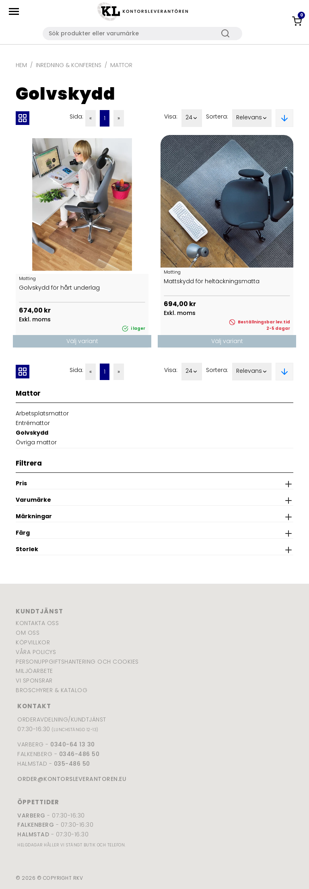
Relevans (252, 118)
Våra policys (36, 652)
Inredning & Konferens (68, 65)
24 (191, 118)
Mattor (121, 65)
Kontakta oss (37, 623)
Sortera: (217, 116)
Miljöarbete (34, 671)
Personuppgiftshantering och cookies (77, 662)
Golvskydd (32, 433)
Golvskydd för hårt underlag (59, 288)
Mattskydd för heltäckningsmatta (212, 281)
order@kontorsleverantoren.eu (71, 779)
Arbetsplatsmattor (42, 413)
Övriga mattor (36, 442)
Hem (21, 65)
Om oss (27, 633)
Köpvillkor (33, 642)
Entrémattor (33, 423)
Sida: (76, 116)
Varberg (31, 815)
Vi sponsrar (34, 680)
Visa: (170, 116)
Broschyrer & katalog (51, 690)
